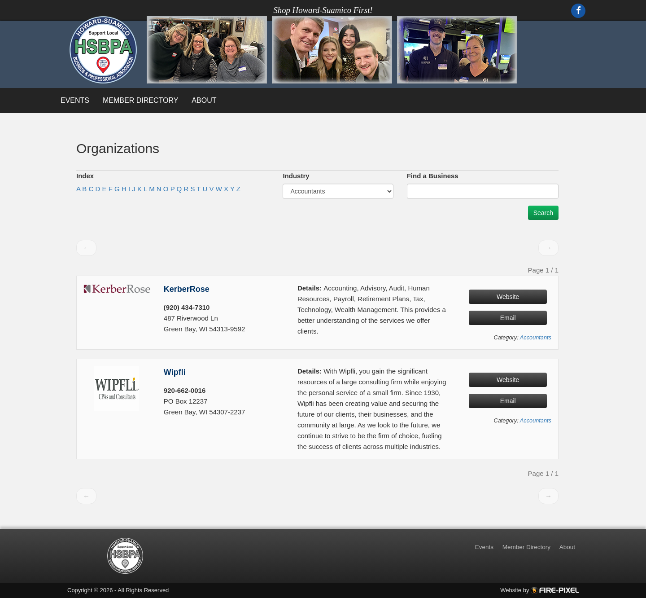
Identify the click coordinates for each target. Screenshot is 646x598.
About (204, 100)
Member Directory (140, 100)
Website (508, 296)
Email (508, 317)
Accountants (535, 337)
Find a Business (432, 176)
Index (85, 176)
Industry (296, 176)
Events (75, 100)
